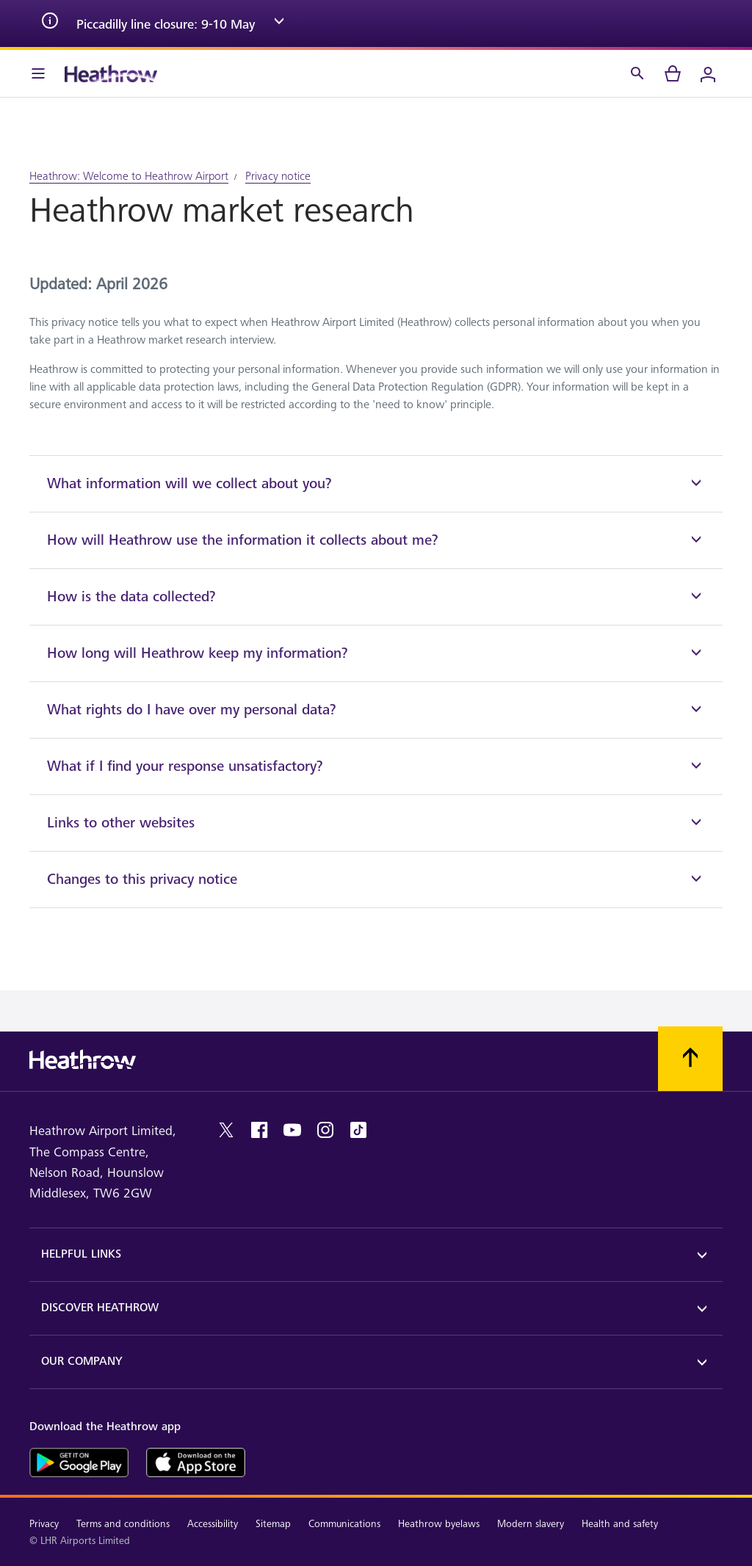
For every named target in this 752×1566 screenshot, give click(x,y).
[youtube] (292, 1130)
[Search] (637, 73)
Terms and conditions (123, 1524)
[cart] (672, 73)
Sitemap (273, 1524)
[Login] (708, 73)
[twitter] (226, 1130)
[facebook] (259, 1130)
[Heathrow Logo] (111, 73)
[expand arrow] (279, 23)
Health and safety (620, 1524)
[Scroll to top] (690, 1058)
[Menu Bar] (38, 73)
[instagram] (325, 1130)
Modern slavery (530, 1524)
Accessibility (212, 1524)
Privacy (44, 1524)
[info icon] (50, 23)
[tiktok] (358, 1130)
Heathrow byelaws (439, 1524)
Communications (344, 1524)
